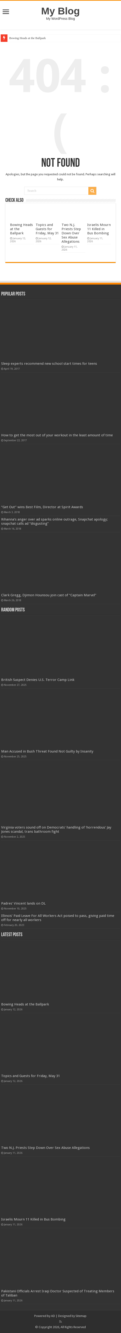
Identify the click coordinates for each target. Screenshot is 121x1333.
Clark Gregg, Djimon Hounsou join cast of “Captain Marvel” (48, 595)
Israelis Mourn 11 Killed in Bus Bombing (99, 229)
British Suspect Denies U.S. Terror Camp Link (37, 680)
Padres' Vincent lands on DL (23, 903)
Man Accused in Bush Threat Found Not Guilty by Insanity (47, 751)
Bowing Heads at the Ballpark (27, 38)
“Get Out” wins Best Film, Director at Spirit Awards (42, 507)
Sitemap (81, 1316)
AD (53, 1316)
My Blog (60, 11)
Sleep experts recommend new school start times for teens (49, 363)
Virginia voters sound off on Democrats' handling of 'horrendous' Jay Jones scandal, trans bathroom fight (56, 829)
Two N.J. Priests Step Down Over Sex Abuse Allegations (71, 233)
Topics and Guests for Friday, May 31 (47, 229)
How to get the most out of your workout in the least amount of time (57, 435)
